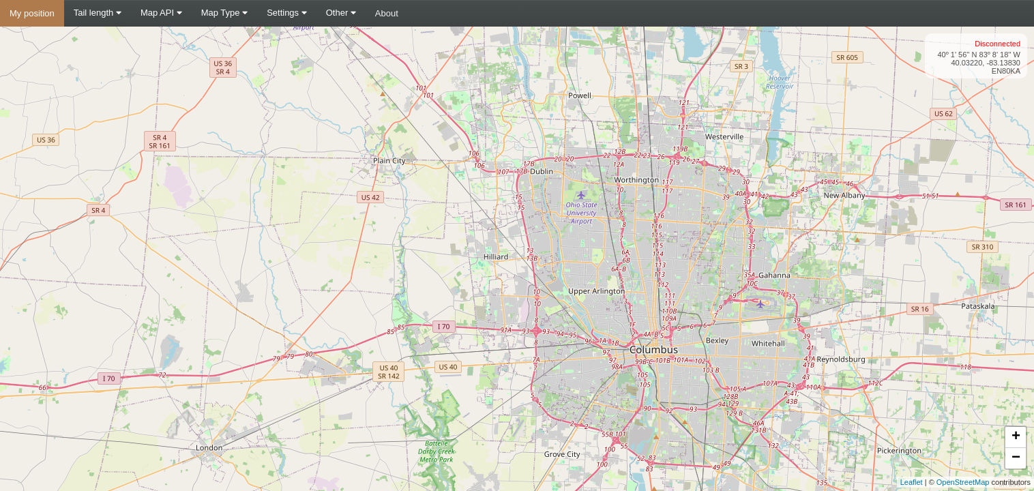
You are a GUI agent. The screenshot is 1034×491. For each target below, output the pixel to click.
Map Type (224, 13)
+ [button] (1015, 437)
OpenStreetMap (963, 482)
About (386, 13)
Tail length (97, 13)
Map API (161, 13)
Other (341, 13)
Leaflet (911, 482)
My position (32, 13)
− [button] (1015, 458)
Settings (287, 13)
